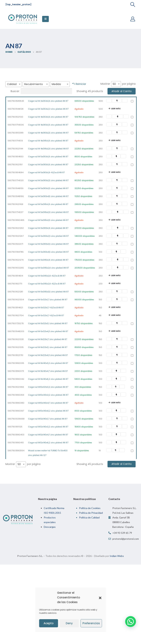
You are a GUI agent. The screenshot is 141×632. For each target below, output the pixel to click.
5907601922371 (15, 244)
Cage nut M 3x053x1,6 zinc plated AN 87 (48, 100)
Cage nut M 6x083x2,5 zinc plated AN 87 (48, 236)
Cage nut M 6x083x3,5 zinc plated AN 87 (48, 244)
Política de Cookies (89, 508)
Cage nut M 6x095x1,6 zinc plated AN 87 (48, 259)
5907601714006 (16, 124)
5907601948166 (16, 196)
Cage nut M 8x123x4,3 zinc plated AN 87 (48, 355)
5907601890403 (16, 434)
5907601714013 (15, 140)
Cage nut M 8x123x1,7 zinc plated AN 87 (47, 339)
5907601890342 (16, 379)
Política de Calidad (89, 517)
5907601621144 (15, 148)
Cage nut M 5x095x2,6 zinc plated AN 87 (48, 212)
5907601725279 (16, 323)
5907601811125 (15, 426)
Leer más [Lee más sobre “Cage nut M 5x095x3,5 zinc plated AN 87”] (115, 219)
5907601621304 (16, 299)
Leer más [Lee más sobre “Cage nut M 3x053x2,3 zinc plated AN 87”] (115, 108)
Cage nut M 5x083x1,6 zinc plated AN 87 (48, 164)
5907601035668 (16, 418)
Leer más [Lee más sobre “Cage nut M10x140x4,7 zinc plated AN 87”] (115, 402)
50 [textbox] (114, 84)
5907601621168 (15, 204)
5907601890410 (16, 442)
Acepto (48, 623)
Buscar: (41, 91)
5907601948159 (15, 188)
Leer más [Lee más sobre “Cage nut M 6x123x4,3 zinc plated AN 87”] (115, 331)
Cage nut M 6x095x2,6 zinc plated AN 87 (48, 267)
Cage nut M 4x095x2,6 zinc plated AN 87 (48, 148)
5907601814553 (15, 156)
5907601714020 (16, 180)
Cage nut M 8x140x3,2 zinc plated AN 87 (48, 363)
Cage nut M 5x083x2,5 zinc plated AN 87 (48, 180)
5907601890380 (16, 402)
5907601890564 (16, 450)
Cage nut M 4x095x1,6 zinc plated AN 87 (48, 140)
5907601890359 (16, 394)
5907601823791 (15, 355)
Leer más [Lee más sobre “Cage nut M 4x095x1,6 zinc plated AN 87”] (115, 140)
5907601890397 (16, 410)
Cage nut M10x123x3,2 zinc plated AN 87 (48, 387)
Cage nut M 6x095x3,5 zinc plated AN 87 (48, 291)
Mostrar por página (118, 84)
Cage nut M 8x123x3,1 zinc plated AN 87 (47, 347)
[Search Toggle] (133, 4)
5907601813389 (15, 132)
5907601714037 (15, 212)
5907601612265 (16, 267)
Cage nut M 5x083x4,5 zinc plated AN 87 (48, 196)
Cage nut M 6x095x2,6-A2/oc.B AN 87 (46, 275)
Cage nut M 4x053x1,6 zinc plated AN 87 (48, 116)
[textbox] (14, 84)
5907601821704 (15, 315)
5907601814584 (15, 172)
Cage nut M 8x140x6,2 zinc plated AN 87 (48, 379)
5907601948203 (16, 331)
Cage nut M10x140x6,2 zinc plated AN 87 (48, 410)
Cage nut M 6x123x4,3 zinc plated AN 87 (48, 331)
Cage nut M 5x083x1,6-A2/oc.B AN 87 (46, 172)
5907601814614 (15, 275)
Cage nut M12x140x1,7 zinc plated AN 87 (47, 418)
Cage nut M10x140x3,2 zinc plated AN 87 (48, 394)
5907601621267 (16, 236)
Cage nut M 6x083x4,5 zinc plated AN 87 (48, 251)
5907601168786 (16, 251)
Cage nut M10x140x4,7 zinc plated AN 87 (48, 402)
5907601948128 (15, 108)
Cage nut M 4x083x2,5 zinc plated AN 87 (48, 132)
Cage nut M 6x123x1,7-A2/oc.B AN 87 (46, 307)
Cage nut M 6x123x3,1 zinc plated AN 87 (47, 323)
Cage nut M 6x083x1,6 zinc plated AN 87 (48, 228)
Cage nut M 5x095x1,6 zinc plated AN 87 (48, 204)
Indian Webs (117, 555)
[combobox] (13, 84)
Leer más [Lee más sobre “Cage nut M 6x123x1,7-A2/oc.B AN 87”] (115, 307)
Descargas (50, 526)
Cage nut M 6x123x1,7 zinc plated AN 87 (47, 299)
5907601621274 (15, 259)
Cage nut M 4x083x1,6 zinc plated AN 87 (48, 124)
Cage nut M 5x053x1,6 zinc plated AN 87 (48, 156)
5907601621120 (15, 116)
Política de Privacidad (91, 512)
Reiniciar (81, 84)
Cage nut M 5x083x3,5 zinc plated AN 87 (48, 188)
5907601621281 (15, 291)
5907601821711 (15, 283)
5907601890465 (16, 220)
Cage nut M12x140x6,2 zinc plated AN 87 (48, 442)
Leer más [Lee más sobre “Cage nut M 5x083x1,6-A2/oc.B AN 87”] (115, 172)
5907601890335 (16, 363)
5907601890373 (16, 371)
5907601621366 (16, 387)
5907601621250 (16, 228)
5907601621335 (16, 347)
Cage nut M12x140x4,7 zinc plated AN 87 (48, 434)
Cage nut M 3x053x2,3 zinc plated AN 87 (48, 108)
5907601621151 (15, 164)
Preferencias (91, 623)
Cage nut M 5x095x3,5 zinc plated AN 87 (48, 220)
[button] (100, 597)
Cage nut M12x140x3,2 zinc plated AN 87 (48, 426)
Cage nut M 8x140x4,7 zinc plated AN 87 (48, 371)
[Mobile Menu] (45, 19)
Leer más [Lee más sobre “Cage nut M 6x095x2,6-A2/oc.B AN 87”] (115, 275)
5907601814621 (15, 307)
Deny (69, 623)
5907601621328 (16, 339)
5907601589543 (16, 100)
